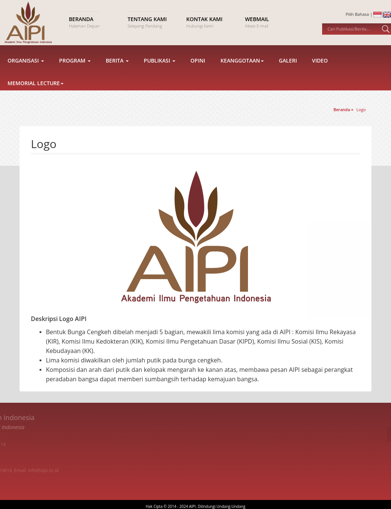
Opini (197, 66)
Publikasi (159, 66)
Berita (117, 66)
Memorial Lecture (36, 89)
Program (75, 66)
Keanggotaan (242, 66)
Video (320, 66)
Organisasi (26, 66)
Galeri (288, 66)
